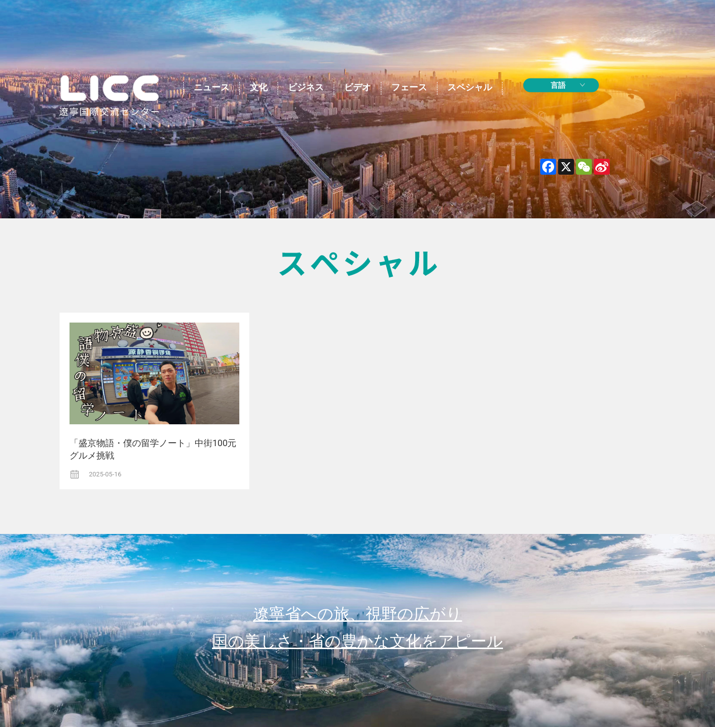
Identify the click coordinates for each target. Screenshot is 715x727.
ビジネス (306, 87)
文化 (259, 87)
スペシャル (469, 87)
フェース (409, 87)
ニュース (211, 87)
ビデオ (357, 87)
